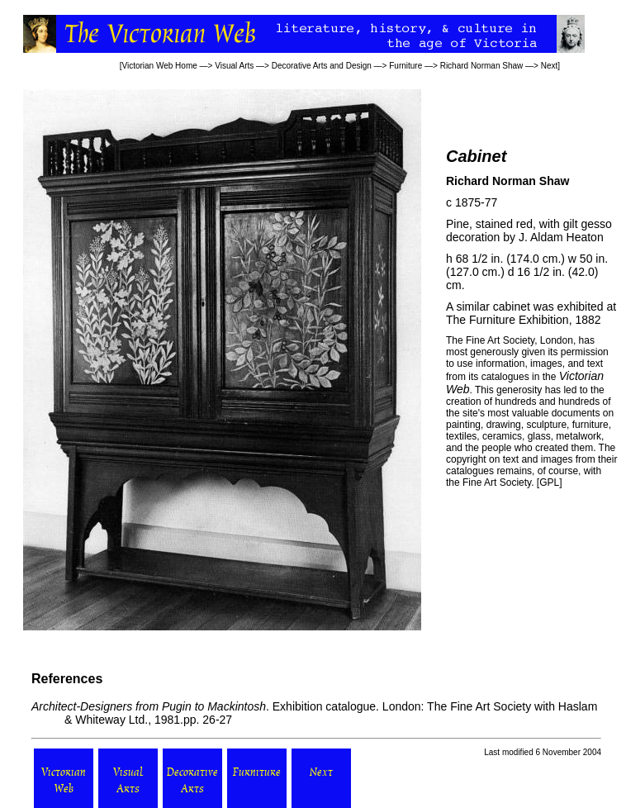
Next (549, 65)
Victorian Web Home (159, 65)
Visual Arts (234, 65)
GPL (549, 482)
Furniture (405, 65)
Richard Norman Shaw (482, 65)
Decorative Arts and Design (322, 65)
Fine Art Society (498, 340)
